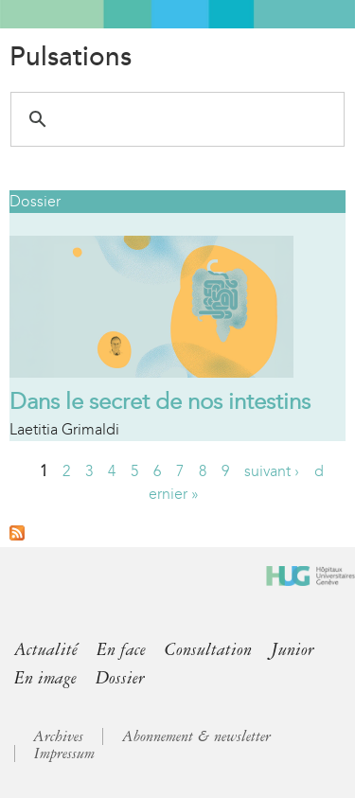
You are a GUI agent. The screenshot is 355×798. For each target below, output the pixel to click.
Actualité (46, 649)
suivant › (271, 471)
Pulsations (70, 57)
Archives (58, 736)
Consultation (208, 649)
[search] (174, 119)
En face (121, 649)
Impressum (64, 753)
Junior (292, 649)
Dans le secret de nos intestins (160, 401)
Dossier (35, 201)
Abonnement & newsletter (196, 736)
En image (45, 677)
